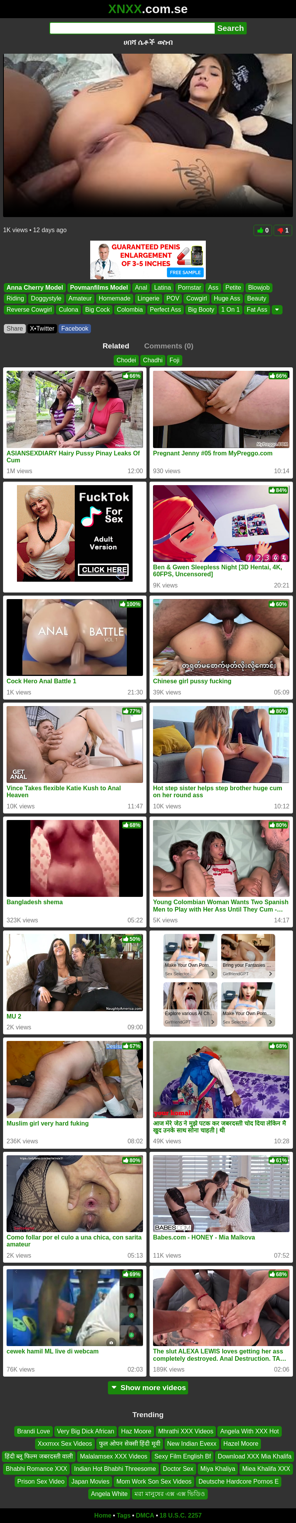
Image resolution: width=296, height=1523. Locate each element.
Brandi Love (33, 1431)
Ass (213, 287)
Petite (233, 287)
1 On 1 (230, 309)
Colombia (130, 309)
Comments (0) (168, 346)
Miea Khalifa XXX (266, 1468)
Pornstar (189, 287)
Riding (15, 298)
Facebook (74, 328)
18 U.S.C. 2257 (181, 1515)
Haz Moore (136, 1431)
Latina (162, 287)
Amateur (80, 298)
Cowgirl (196, 298)
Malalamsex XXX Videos (113, 1456)
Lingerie (149, 298)
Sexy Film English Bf (182, 1456)
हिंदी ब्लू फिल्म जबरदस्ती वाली (39, 1456)
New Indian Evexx (192, 1444)
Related (116, 346)
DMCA (145, 1515)
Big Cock (97, 309)
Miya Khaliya (217, 1468)
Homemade (115, 298)
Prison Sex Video (40, 1481)
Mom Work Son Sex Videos (154, 1481)
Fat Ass (257, 309)
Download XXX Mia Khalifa (254, 1456)
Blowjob (259, 287)
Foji (175, 360)
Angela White (109, 1494)
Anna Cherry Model (35, 287)
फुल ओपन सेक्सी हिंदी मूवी (129, 1444)
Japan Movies (90, 1481)
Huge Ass (227, 298)
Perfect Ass (165, 309)
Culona (68, 309)
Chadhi (153, 360)
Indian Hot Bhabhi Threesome (115, 1468)
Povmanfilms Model (99, 287)
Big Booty (201, 309)
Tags (124, 1515)
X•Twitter (42, 328)
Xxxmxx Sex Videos (65, 1444)
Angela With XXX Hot (249, 1431)
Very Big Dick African (85, 1431)
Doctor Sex (178, 1468)
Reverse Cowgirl (29, 309)
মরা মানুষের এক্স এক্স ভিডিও (170, 1494)
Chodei (126, 360)
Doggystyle (46, 298)
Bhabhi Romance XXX (36, 1468)
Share (15, 328)
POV (173, 298)
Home (102, 1515)
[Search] (132, 28)
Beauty (256, 298)
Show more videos (148, 1388)
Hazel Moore (241, 1444)
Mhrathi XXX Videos (186, 1431)
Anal (141, 287)
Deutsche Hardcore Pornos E (238, 1481)
